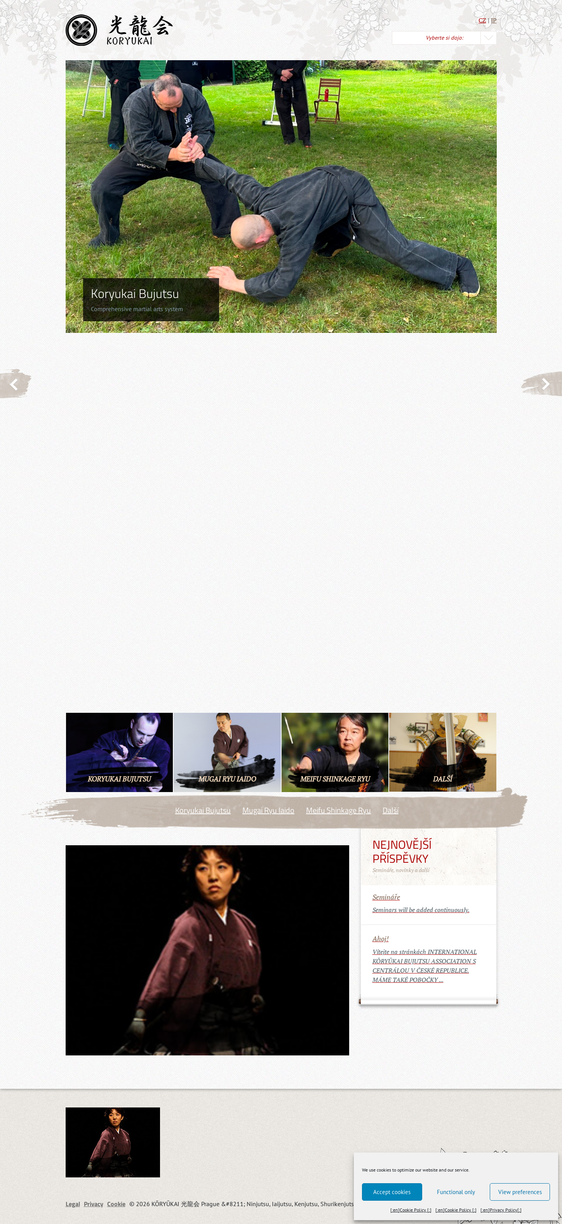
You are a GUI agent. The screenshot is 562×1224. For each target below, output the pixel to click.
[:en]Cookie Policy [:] (411, 1210)
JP (494, 20)
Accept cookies (392, 1192)
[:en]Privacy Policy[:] (501, 1210)
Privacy (93, 1203)
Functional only (456, 1192)
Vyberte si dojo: (444, 37)
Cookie (116, 1203)
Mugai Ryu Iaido (268, 810)
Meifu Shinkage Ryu (338, 810)
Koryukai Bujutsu (203, 810)
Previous (16, 384)
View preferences (520, 1192)
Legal (73, 1203)
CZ (482, 20)
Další (390, 810)
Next (541, 383)
